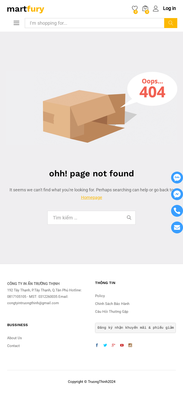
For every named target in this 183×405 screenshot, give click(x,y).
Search (170, 23)
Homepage (91, 197)
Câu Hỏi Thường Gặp (111, 311)
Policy (100, 296)
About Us (14, 338)
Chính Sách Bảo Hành (112, 304)
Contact (13, 346)
